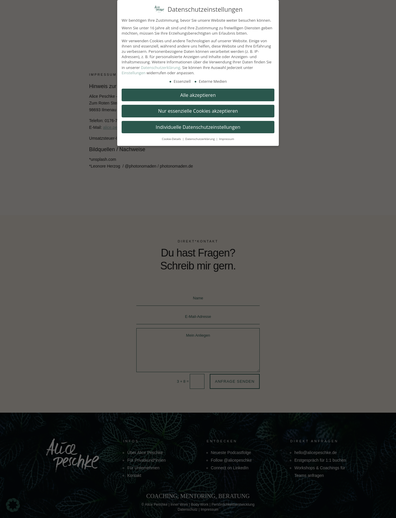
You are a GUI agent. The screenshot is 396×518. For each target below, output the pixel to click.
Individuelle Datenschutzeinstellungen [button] (198, 127)
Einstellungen (133, 72)
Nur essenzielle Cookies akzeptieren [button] (198, 111)
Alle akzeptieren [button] (198, 95)
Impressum (226, 139)
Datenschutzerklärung (160, 67)
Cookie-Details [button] (172, 139)
